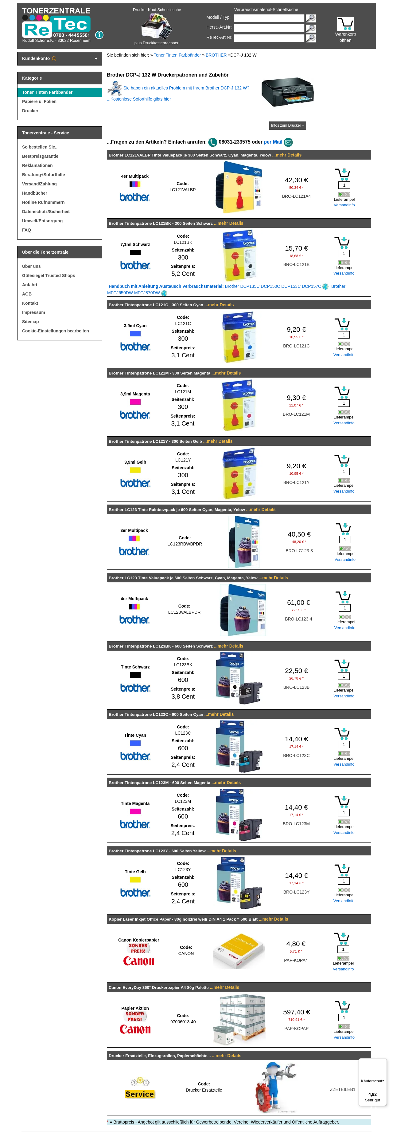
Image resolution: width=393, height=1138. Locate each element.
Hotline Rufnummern (43, 202)
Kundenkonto (39, 59)
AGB (27, 293)
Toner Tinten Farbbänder (47, 92)
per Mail (273, 142)
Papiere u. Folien (39, 101)
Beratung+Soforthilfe (43, 174)
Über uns (31, 266)
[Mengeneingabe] (344, 185)
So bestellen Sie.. (39, 147)
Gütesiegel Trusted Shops (48, 275)
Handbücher (34, 193)
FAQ (26, 230)
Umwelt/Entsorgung (42, 220)
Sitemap (30, 321)
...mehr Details (287, 155)
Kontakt (30, 303)
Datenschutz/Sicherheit (46, 211)
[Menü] (383, 1062)
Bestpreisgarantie (40, 156)
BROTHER (216, 55)
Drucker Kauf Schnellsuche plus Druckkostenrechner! (157, 26)
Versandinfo (344, 205)
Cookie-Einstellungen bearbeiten (55, 330)
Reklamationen (37, 165)
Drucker (30, 110)
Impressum (33, 312)
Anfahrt (29, 284)
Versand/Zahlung (39, 183)
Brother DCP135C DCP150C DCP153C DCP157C (219, 286)
